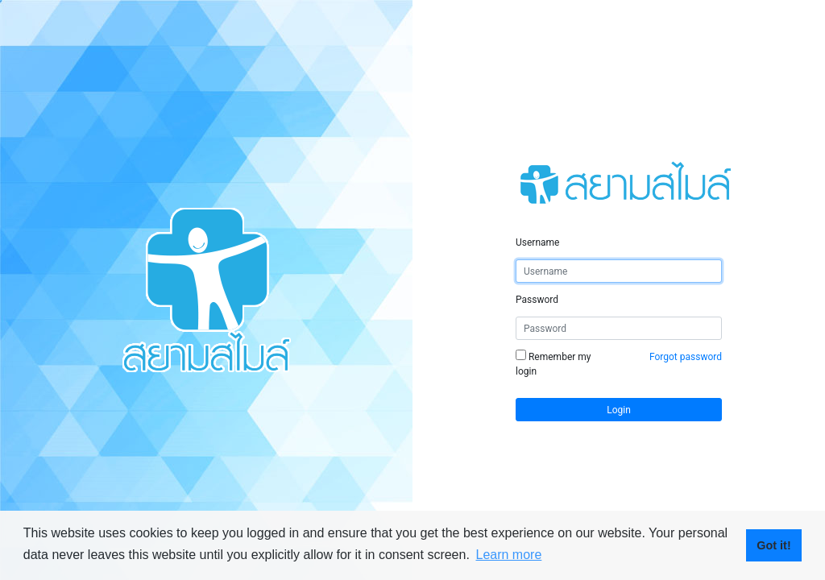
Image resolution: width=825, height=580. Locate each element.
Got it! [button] (773, 545)
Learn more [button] (508, 554)
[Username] (619, 271)
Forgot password (685, 356)
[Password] (619, 328)
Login (619, 410)
